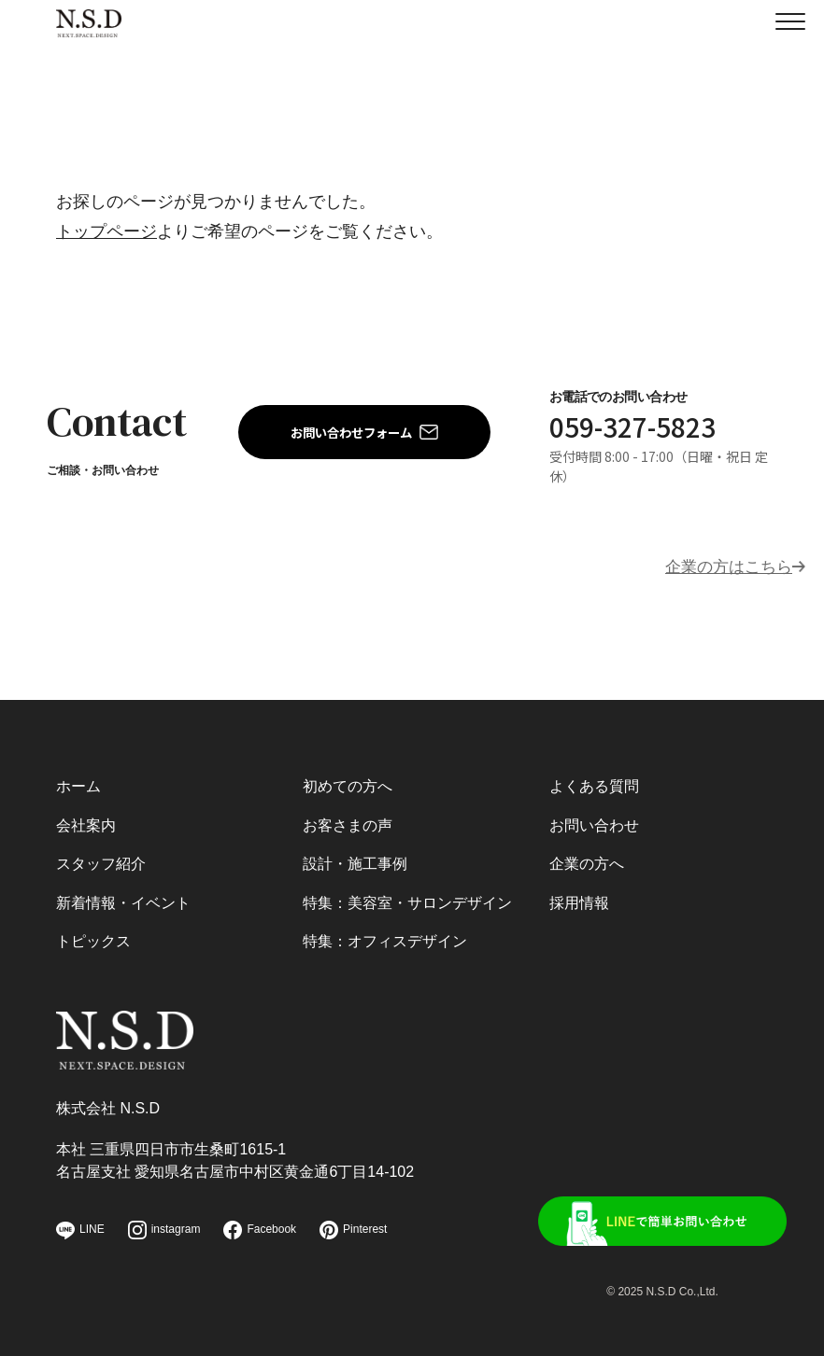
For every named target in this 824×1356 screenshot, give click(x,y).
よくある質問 (594, 779)
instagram (164, 1230)
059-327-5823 (627, 425)
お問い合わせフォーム (351, 431)
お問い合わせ (594, 818)
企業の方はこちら (725, 563)
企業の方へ (586, 857)
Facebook (259, 1230)
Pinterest (353, 1230)
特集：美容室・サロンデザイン (407, 897)
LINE (80, 1230)
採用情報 (579, 897)
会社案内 (86, 818)
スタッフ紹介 (101, 857)
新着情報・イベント (123, 897)
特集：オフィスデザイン (385, 936)
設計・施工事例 (355, 857)
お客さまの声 (347, 818)
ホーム (78, 779)
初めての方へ (347, 779)
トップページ (106, 231)
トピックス (93, 936)
